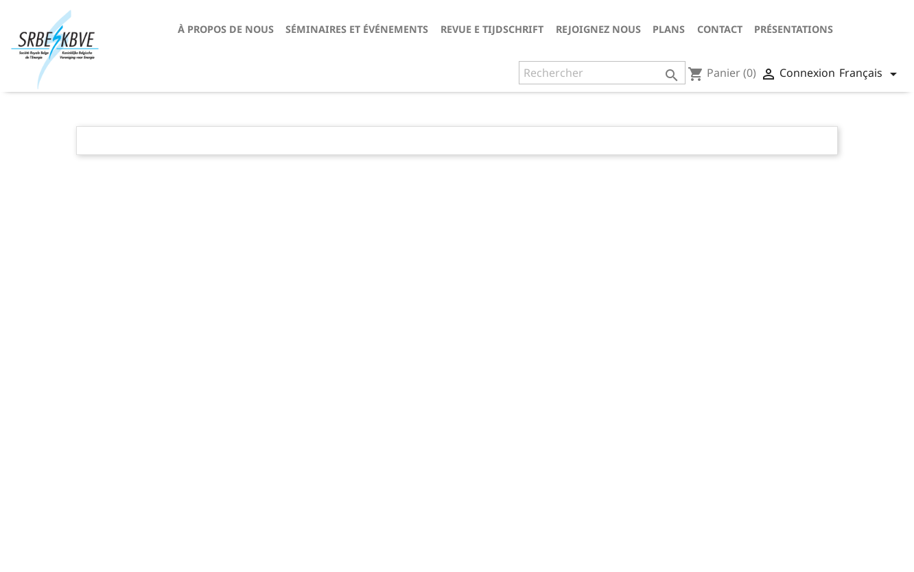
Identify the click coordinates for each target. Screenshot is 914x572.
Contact (719, 29)
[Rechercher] (602, 72)
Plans (669, 29)
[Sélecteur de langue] (870, 74)
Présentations (793, 29)
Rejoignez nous (598, 29)
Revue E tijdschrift (492, 29)
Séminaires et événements (356, 29)
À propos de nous (226, 29)
